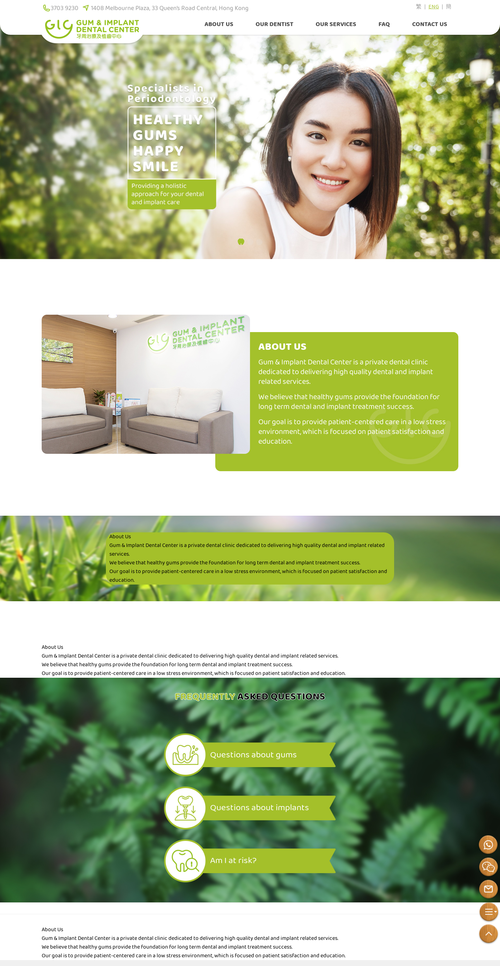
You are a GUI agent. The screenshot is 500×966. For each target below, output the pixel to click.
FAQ (384, 24)
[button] (241, 241)
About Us (219, 24)
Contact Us (429, 24)
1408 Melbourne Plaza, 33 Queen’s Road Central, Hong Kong (170, 8)
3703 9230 (64, 8)
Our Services (336, 24)
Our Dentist (274, 24)
